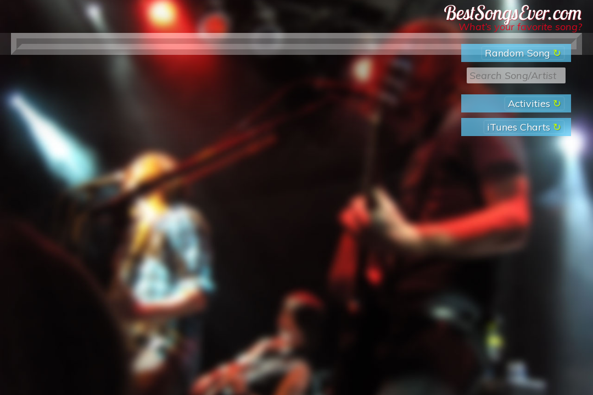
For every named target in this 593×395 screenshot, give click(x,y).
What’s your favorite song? (520, 26)
